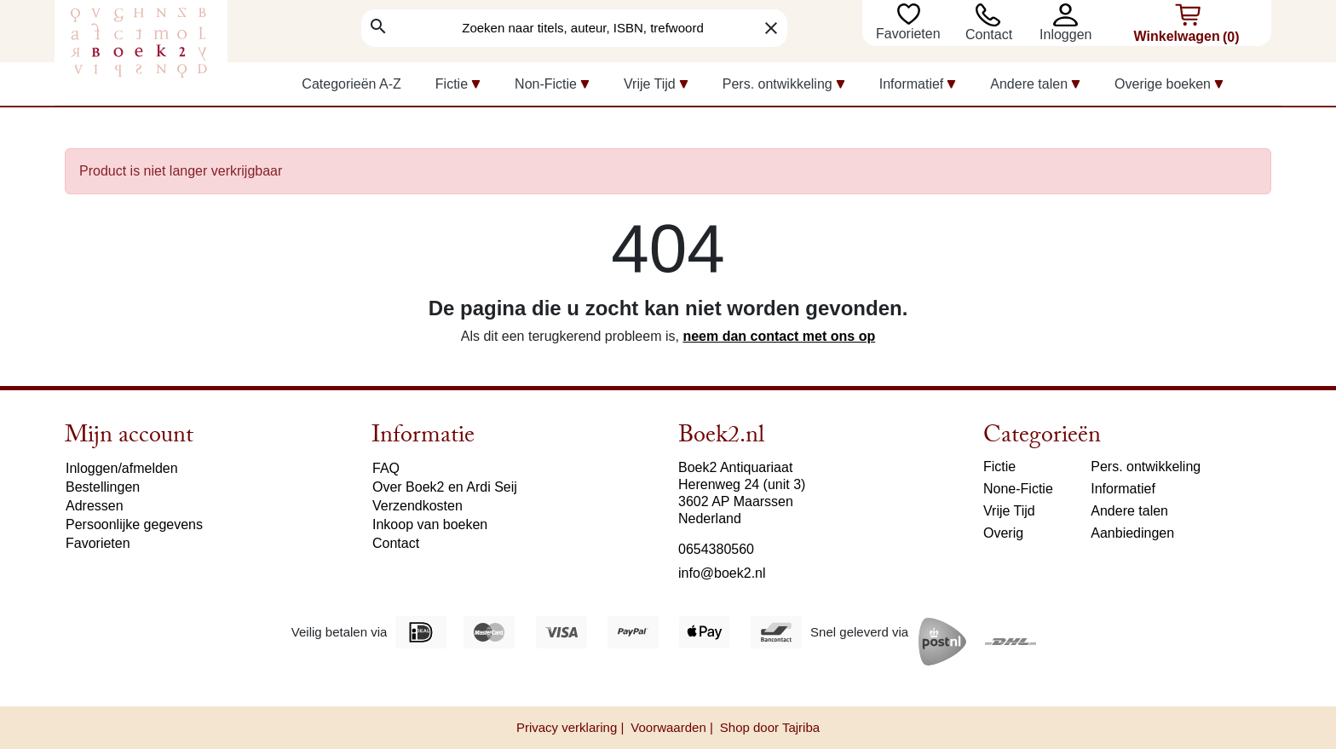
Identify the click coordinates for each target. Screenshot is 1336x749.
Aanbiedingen (1132, 533)
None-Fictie (1018, 488)
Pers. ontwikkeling (1146, 466)
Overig (1003, 533)
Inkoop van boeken (429, 524)
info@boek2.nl (722, 573)
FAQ (386, 468)
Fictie (999, 466)
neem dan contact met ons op (778, 336)
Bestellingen (103, 487)
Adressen (95, 505)
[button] (1069, 14)
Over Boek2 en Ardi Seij (444, 487)
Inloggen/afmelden (122, 468)
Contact (988, 34)
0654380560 (716, 549)
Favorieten (910, 33)
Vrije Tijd (1009, 511)
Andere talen (1129, 511)
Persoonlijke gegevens (134, 524)
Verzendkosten (417, 505)
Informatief (1123, 488)
